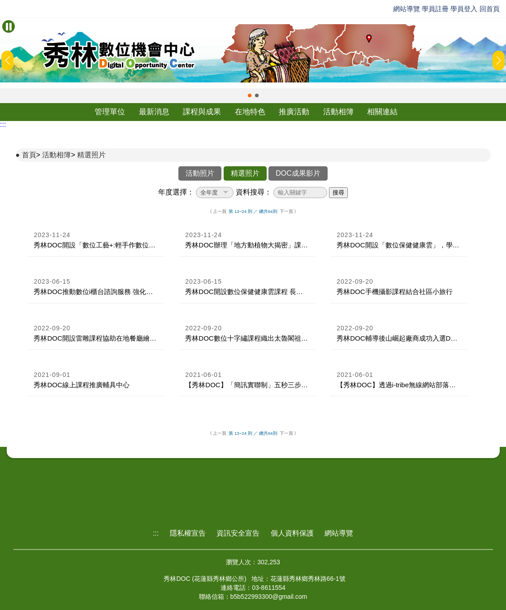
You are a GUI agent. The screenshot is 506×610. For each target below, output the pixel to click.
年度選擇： (176, 192)
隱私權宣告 (188, 533)
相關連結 (382, 112)
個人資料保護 (292, 533)
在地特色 (250, 112)
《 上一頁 (217, 211)
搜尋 (338, 192)
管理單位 (110, 112)
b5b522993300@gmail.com (268, 596)
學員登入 (463, 9)
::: (3, 124)
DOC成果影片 (298, 173)
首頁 (29, 155)
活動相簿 (338, 112)
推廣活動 (294, 112)
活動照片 (200, 173)
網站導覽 (406, 9)
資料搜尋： (254, 192)
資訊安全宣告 (237, 533)
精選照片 (91, 155)
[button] (249, 95)
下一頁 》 (289, 211)
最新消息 (154, 112)
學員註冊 (435, 9)
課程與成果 (202, 112)
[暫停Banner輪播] (8, 26)
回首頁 (490, 9)
